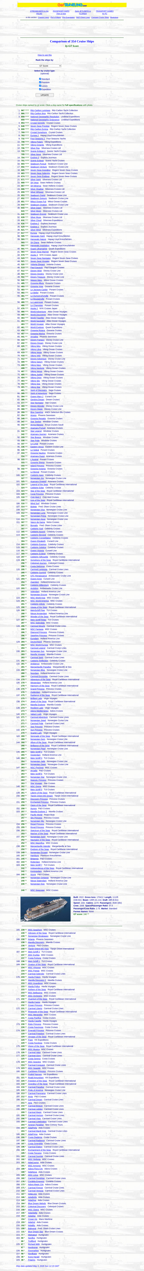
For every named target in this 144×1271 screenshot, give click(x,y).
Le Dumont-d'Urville (39, 296)
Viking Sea (35, 384)
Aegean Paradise (36, 1125)
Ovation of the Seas (37, 964)
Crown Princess (35, 1005)
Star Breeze (35, 437)
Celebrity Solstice (38, 547)
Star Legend (35, 431)
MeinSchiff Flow (37, 610)
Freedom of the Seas (37, 1081)
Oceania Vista (36, 286)
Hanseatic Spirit (37, 236)
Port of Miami (56, 17)
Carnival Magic (35, 1112)
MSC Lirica (33, 1175)
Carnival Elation (35, 1147)
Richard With (34, 1244)
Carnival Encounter (39, 676)
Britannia (34, 859)
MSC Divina (35, 786)
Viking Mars (35, 365)
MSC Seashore (35, 930)
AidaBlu (31, 1225)
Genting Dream (37, 399)
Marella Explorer (37, 705)
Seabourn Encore (38, 214)
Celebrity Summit (38, 572)
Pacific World (36, 815)
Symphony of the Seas (40, 560)
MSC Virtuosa (34, 967)
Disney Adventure (38, 359)
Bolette (33, 506)
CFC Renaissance (38, 576)
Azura (33, 874)
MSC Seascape (37, 890)
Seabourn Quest (37, 195)
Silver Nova (35, 154)
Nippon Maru (36, 280)
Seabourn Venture (38, 167)
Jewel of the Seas (38, 701)
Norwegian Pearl (38, 748)
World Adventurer (38, 311)
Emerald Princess (36, 1030)
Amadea (34, 337)
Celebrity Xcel (36, 528)
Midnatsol (32, 1235)
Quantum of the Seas (37, 999)
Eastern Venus (37, 447)
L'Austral (34, 459)
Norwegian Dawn (38, 764)
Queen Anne (36, 579)
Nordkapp (32, 1254)
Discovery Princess (39, 799)
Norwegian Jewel (38, 720)
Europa (33, 233)
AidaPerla (32, 1128)
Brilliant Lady (36, 698)
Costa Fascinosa (35, 1027)
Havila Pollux (34, 986)
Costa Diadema (35, 1137)
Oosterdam (35, 755)
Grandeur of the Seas (38, 1084)
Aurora (33, 808)
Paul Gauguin (36, 267)
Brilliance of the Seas (40, 745)
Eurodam (34, 638)
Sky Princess (36, 818)
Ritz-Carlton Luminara (40, 110)
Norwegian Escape (39, 852)
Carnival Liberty (35, 1008)
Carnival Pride (36, 723)
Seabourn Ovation (38, 205)
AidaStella (32, 1213)
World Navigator (37, 321)
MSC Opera (33, 1210)
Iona (30, 1103)
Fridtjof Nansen (35, 1074)
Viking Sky (35, 381)
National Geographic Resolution (44, 116)
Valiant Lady (35, 714)
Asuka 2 (34, 308)
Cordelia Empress (36, 1181)
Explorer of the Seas (39, 849)
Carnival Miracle (37, 626)
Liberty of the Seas (38, 793)
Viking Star (35, 387)
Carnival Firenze (35, 1188)
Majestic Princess (38, 780)
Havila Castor (34, 1002)
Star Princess (36, 726)
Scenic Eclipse (37, 160)
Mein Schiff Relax (38, 620)
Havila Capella (34, 1021)
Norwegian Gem (37, 739)
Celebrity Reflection (39, 661)
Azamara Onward (38, 481)
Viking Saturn (36, 362)
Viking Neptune (37, 368)
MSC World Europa (39, 645)
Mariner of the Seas (39, 833)
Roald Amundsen (36, 1077)
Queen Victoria (37, 550)
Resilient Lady (36, 708)
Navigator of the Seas (40, 840)
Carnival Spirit (36, 657)
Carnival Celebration (37, 1121)
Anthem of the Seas (37, 989)
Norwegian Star (37, 777)
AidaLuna (32, 1194)
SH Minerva (35, 186)
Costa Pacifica (34, 1018)
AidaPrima (33, 1134)
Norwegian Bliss (37, 670)
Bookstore (114, 17)
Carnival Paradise (36, 1087)
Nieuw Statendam (38, 881)
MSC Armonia (34, 1166)
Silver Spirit (35, 179)
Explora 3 (34, 157)
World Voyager (37, 324)
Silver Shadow (36, 189)
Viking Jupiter (36, 374)
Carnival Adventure (39, 717)
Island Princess (37, 466)
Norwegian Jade (37, 761)
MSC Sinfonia (34, 1159)
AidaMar (32, 1216)
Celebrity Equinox (38, 544)
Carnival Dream (35, 1099)
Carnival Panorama (37, 1093)
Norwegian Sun (37, 651)
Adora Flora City (35, 1169)
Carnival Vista (34, 1118)
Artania (31, 939)
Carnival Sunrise (35, 1156)
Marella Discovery (36, 942)
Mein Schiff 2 (34, 952)
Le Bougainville (37, 299)
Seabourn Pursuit (38, 164)
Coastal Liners (43, 17)
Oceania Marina (37, 333)
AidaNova (32, 1172)
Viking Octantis (37, 145)
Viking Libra (35, 349)
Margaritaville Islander (40, 846)
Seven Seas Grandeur (40, 170)
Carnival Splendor (36, 974)
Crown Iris (32, 1219)
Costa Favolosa (35, 1043)
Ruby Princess (34, 1024)
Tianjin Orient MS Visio (38, 949)
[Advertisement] (72, 28)
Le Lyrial (34, 444)
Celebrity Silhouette (39, 557)
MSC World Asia (37, 598)
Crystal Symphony (38, 132)
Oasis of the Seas (38, 805)
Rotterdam (35, 862)
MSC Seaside (34, 1068)
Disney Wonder (37, 406)
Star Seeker (35, 421)
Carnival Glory (34, 1055)
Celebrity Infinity (37, 604)
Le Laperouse (36, 302)
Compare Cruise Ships (100, 17)
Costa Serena (34, 1059)
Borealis (34, 525)
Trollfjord (32, 1241)
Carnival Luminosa (38, 569)
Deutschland (36, 642)
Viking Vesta (36, 352)
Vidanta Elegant (37, 264)
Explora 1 (34, 227)
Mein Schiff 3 (36, 758)
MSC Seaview (34, 1062)
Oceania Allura (37, 283)
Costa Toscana (34, 1153)
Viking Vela (35, 355)
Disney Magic (36, 409)
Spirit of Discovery (38, 390)
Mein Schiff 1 (34, 961)
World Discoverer (38, 315)
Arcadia (33, 770)
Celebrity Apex (36, 475)
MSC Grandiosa (35, 983)
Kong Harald (33, 1257)
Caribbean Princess (37, 1071)
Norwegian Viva (37, 510)
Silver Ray (35, 148)
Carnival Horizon (35, 1115)
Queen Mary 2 (36, 396)
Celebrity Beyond (38, 535)
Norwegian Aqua (37, 519)
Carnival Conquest (36, 1065)
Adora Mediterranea (39, 711)
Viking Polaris (36, 142)
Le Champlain (36, 305)
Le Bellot (34, 293)
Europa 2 (34, 135)
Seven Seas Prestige (39, 126)
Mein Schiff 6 (36, 774)
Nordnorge (33, 1247)
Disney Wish (36, 271)
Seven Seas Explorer (40, 176)
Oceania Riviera (37, 330)
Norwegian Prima (38, 516)
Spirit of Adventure (38, 393)
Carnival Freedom (36, 1033)
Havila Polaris (34, 977)
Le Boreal (34, 472)
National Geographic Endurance (44, 120)
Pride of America (35, 1090)
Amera (33, 415)
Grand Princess (37, 689)
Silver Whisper (36, 192)
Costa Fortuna (34, 958)
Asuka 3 (34, 255)
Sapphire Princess (38, 635)
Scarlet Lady (36, 733)
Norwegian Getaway (39, 878)
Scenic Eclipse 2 (37, 151)
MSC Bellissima (35, 993)
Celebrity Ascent (37, 532)
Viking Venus (36, 371)
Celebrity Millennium (39, 585)
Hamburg (34, 855)
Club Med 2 (35, 497)
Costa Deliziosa (37, 566)
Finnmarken (33, 1250)
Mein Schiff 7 (36, 865)
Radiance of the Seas (40, 695)
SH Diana (34, 242)
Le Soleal (34, 450)
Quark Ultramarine (38, 249)
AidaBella (32, 1197)
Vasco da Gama (37, 522)
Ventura (31, 945)
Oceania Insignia (38, 469)
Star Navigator (36, 403)
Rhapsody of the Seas (38, 1011)
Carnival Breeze (35, 1106)
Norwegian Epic (37, 884)
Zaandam (34, 582)
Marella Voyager (37, 654)
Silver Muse (35, 217)
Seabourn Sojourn (38, 198)
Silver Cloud (35, 220)
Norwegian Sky (37, 821)
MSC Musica (34, 1049)
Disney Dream (36, 343)
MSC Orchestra (35, 996)
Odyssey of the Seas (37, 933)
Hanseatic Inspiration (39, 245)
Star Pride (34, 440)
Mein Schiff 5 (36, 789)
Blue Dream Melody (37, 1203)
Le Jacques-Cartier (39, 289)
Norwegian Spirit (37, 837)
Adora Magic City (36, 1184)
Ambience (34, 664)
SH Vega (34, 182)
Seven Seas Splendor (40, 173)
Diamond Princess (38, 632)
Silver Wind (35, 230)
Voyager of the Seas (37, 1037)
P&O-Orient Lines (83, 17)
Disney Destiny (37, 274)
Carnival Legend (37, 648)
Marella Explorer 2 (38, 811)
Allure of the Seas (38, 742)
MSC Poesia (33, 971)
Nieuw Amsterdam (38, 613)
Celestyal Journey (38, 563)
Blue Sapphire (36, 412)
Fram (30, 1040)
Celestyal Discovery (37, 1206)
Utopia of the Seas (38, 607)
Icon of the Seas (37, 500)
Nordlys (31, 1238)
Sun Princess (36, 730)
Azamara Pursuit (37, 428)
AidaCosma (33, 1162)
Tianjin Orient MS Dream (41, 796)
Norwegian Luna (37, 513)
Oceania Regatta (38, 418)
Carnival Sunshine (36, 1178)
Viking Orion (35, 377)
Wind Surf (34, 503)
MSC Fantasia (36, 629)
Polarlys (31, 1260)
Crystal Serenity (37, 123)
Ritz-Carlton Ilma (38, 113)
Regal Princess (37, 824)
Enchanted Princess (39, 802)
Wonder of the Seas (39, 616)
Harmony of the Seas (40, 686)
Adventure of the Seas (40, 679)
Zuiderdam (35, 692)
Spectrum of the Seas (40, 830)
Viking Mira (35, 346)
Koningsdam (36, 871)
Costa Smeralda (35, 1143)
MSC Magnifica (37, 843)
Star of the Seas (37, 491)
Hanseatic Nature (38, 239)
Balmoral (32, 1228)
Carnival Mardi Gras (37, 1131)
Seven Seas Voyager (39, 261)
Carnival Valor (34, 1052)
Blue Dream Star (35, 1232)
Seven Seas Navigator (40, 258)
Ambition (34, 588)
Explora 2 (34, 223)
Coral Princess (37, 494)
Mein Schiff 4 (36, 752)
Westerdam (35, 683)
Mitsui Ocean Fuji (38, 201)
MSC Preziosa (36, 767)
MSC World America (39, 601)
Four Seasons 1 (37, 138)
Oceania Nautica (38, 453)
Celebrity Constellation (40, 538)
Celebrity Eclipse (38, 553)
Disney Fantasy (37, 340)
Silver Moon (35, 211)
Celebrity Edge (37, 488)
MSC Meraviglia (35, 1015)
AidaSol (31, 1222)
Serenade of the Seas (40, 736)
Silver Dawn (35, 208)
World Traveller (37, 318)
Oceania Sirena (37, 462)
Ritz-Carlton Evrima (39, 129)
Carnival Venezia (35, 1191)
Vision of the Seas (36, 1046)
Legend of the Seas (39, 484)
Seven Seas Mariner (39, 252)
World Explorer (37, 327)
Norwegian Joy (37, 478)
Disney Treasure (37, 277)
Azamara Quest (37, 456)
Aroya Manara (36, 425)
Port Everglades (68, 17)
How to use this (45, 55)
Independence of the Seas (42, 868)
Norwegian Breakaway (38, 936)
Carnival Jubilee (35, 1109)
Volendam (34, 591)
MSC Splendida (37, 623)
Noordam (34, 673)
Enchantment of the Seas (39, 1150)
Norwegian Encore (38, 594)
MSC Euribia (34, 955)
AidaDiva (32, 1200)
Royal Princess (37, 827)
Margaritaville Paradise (40, 667)
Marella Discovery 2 (37, 980)
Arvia (30, 1096)
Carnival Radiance (36, 1140)
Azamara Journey (38, 434)
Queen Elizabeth (38, 541)
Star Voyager (36, 783)
